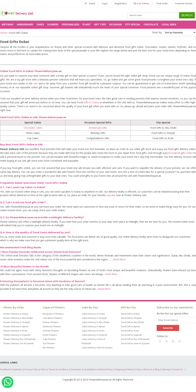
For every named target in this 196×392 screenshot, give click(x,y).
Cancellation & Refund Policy (98, 369)
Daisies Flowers (51, 322)
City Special (132, 24)
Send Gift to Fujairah (131, 334)
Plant (87, 24)
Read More (119, 259)
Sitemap (165, 369)
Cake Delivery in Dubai (93, 313)
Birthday (7, 24)
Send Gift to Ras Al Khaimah (135, 339)
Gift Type (100, 24)
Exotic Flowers (50, 334)
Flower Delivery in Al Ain (16, 330)
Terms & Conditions (58, 369)
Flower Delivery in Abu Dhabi (18, 317)
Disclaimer (76, 369)
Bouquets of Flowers (53, 313)
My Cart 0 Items (141, 3)
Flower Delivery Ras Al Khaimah (20, 339)
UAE (35, 83)
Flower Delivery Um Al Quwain (19, 343)
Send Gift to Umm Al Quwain (135, 343)
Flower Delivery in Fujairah (17, 334)
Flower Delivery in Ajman (16, 326)
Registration (121, 3)
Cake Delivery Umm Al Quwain (97, 347)
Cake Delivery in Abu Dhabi (95, 322)
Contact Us (177, 369)
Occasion (115, 24)
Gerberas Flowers (52, 326)
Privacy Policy (31, 369)
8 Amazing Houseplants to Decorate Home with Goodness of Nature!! (42, 281)
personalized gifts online (179, 153)
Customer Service (183, 3)
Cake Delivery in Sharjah (94, 317)
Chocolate (151, 24)
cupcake (110, 195)
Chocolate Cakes (33, 127)
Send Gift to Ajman (130, 326)
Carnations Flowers (52, 317)
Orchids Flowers (51, 330)
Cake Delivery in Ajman (93, 326)
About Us (148, 369)
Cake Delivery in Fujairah (94, 334)
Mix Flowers (49, 347)
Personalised (70, 24)
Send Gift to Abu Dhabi (132, 322)
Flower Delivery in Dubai (16, 313)
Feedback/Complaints (11, 369)
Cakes (40, 24)
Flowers (52, 24)
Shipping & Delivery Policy (128, 369)
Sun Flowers (49, 343)
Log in (105, 3)
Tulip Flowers (49, 339)
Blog (157, 369)
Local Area (169, 24)
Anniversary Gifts (98, 127)
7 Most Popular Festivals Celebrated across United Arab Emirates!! (40, 251)
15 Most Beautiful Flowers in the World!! (24, 266)
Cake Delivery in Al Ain (93, 330)
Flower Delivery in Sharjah (17, 322)
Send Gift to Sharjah (131, 317)
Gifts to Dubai (91, 102)
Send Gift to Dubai (130, 313)
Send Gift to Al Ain (130, 330)
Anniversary (25, 24)
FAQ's (43, 369)
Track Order (162, 3)
